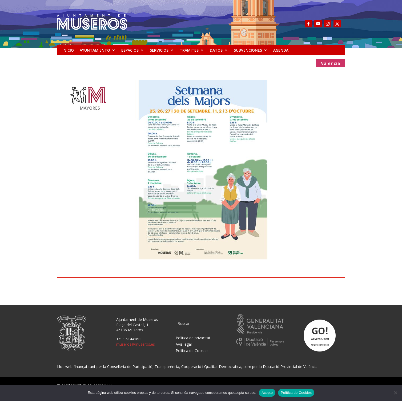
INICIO (68, 50)
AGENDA (280, 50)
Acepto (267, 393)
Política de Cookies (296, 393)
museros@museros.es (135, 344)
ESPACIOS (130, 50)
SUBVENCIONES (248, 50)
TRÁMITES (189, 50)
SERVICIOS (159, 50)
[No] (395, 392)
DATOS (216, 50)
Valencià (330, 63)
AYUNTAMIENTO (95, 50)
